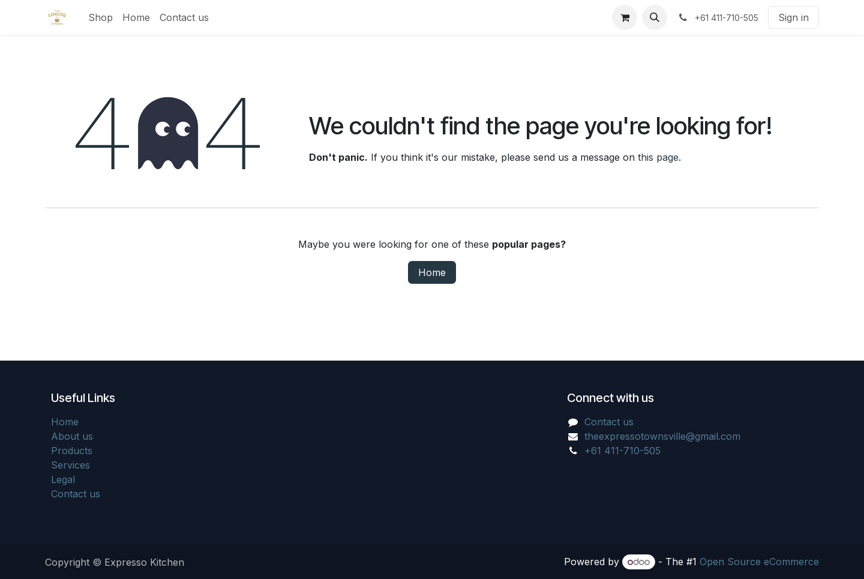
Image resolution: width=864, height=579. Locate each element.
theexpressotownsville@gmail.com (662, 436)
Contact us (75, 494)
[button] (654, 17)
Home (432, 272)
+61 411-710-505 (622, 451)
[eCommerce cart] (624, 17)
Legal (63, 479)
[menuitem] (100, 17)
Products (71, 451)
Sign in (793, 17)
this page (658, 157)
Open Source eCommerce (759, 562)
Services (70, 465)
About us (72, 436)
